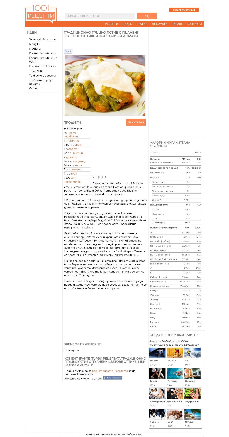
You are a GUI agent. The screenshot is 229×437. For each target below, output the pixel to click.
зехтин (78, 153)
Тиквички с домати (42, 75)
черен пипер (72, 181)
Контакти (194, 24)
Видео (127, 24)
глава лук (72, 149)
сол (72, 177)
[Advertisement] (44, 147)
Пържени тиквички (42, 66)
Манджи (34, 44)
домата (71, 157)
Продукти (159, 24)
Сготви (68, 51)
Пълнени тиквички (42, 53)
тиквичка (72, 140)
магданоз (79, 161)
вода (73, 173)
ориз (78, 144)
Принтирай (136, 122)
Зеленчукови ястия (42, 39)
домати (75, 169)
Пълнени (35, 48)
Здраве (177, 24)
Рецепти (111, 24)
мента (77, 165)
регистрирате (102, 370)
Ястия (33, 88)
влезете (122, 370)
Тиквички (35, 71)
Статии (142, 24)
